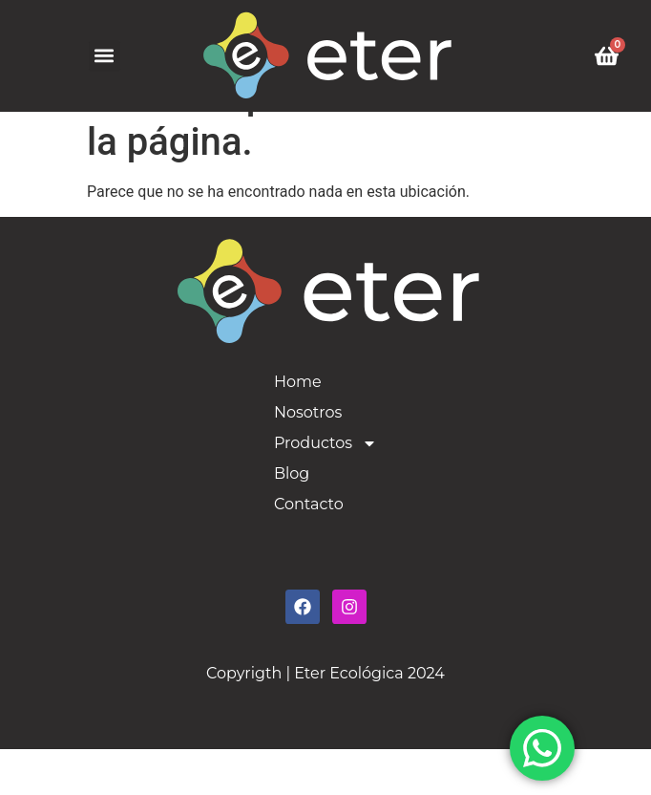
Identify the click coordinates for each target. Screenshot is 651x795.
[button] (104, 56)
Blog (291, 519)
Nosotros (308, 458)
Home (298, 428)
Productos (325, 489)
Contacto (309, 550)
